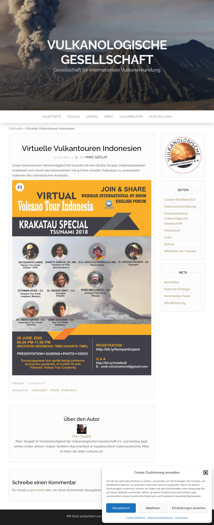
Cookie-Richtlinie (135, 517)
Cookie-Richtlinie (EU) (180, 200)
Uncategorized (36, 383)
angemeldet (36, 490)
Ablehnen (153, 508)
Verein (92, 117)
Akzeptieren (121, 508)
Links (168, 237)
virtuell (54, 390)
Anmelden (171, 282)
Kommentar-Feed (177, 296)
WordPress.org (174, 303)
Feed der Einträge (177, 289)
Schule (74, 117)
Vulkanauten (131, 117)
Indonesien (39, 390)
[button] (206, 472)
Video (108, 117)
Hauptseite (51, 117)
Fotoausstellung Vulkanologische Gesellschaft (176, 218)
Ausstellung (160, 117)
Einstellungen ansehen (188, 508)
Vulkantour (69, 390)
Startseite (15, 128)
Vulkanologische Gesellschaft (107, 52)
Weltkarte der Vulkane (180, 251)
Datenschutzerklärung (160, 517)
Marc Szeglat (97, 157)
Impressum (181, 517)
